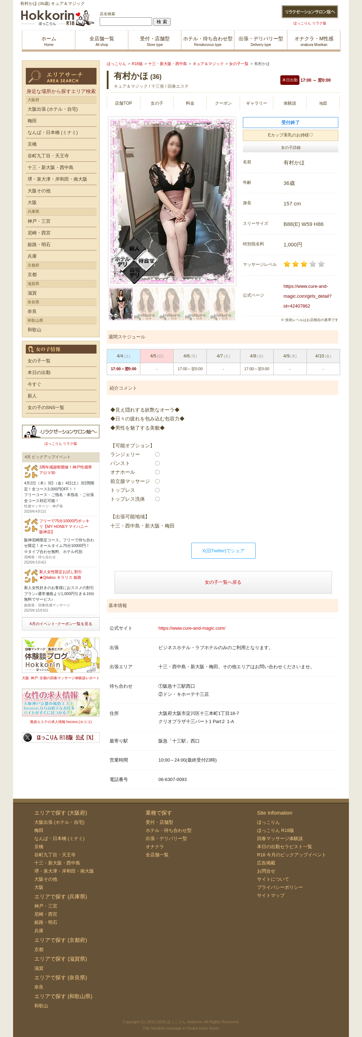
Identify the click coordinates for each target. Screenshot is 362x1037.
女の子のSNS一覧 (46, 407)
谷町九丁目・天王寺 (48, 155)
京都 (32, 274)
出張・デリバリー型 (166, 838)
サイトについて (273, 879)
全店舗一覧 (157, 854)
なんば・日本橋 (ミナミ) (53, 132)
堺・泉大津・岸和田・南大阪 (57, 179)
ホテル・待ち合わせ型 (169, 830)
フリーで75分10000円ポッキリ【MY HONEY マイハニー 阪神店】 (64, 526)
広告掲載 (266, 863)
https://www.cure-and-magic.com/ (191, 628)
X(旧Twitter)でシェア (223, 550)
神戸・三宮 (39, 221)
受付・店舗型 (159, 822)
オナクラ (155, 846)
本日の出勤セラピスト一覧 (284, 846)
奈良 (32, 311)
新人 (32, 395)
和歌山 (34, 329)
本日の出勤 (39, 372)
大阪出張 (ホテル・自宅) (53, 109)
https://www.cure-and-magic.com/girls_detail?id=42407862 (308, 296)
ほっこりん (268, 822)
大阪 (32, 202)
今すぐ (34, 384)
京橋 (32, 144)
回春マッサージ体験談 (280, 838)
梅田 (32, 120)
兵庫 (32, 256)
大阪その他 (39, 190)
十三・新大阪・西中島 (51, 167)
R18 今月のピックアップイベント (291, 854)
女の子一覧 (39, 360)
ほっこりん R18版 (275, 830)
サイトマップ (271, 895)
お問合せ (266, 871)
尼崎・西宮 (39, 232)
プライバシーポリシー (280, 887)
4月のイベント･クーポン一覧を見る (60, 624)
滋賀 (32, 293)
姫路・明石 (39, 244)
